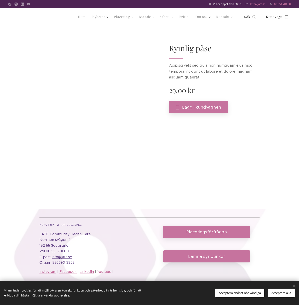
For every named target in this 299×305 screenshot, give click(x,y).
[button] (250, 17)
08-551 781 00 (282, 4)
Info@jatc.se (257, 4)
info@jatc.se (62, 257)
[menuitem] (83, 17)
